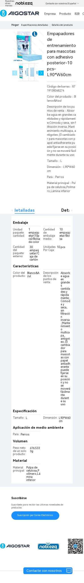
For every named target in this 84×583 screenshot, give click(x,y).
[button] (41, 73)
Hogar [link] (15, 24)
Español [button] (73, 3)
